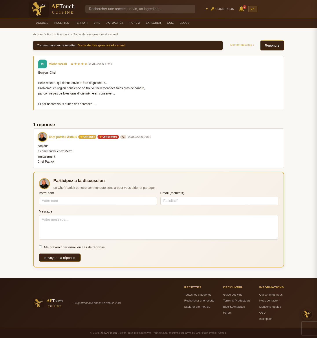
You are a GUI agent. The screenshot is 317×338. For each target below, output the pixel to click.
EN (253, 8)
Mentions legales (270, 306)
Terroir (81, 22)
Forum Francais (58, 34)
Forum (135, 22)
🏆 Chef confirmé (108, 137)
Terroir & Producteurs (237, 300)
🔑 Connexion (223, 9)
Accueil (42, 22)
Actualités (115, 22)
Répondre (272, 45)
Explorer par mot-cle (197, 306)
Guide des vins (232, 294)
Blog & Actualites (234, 306)
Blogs (184, 22)
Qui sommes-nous (270, 294)
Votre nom (46, 193)
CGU (262, 312)
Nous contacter (269, 300)
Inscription (265, 318)
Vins (97, 22)
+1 (123, 137)
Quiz (170, 22)
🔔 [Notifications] (242, 8)
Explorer (153, 22)
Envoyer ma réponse (59, 258)
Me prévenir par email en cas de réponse (72, 247)
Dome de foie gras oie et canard (101, 45)
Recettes (61, 22)
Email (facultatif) (172, 193)
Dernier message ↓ (242, 44)
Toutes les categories (197, 294)
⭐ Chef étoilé (87, 137)
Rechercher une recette (199, 300)
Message (46, 211)
